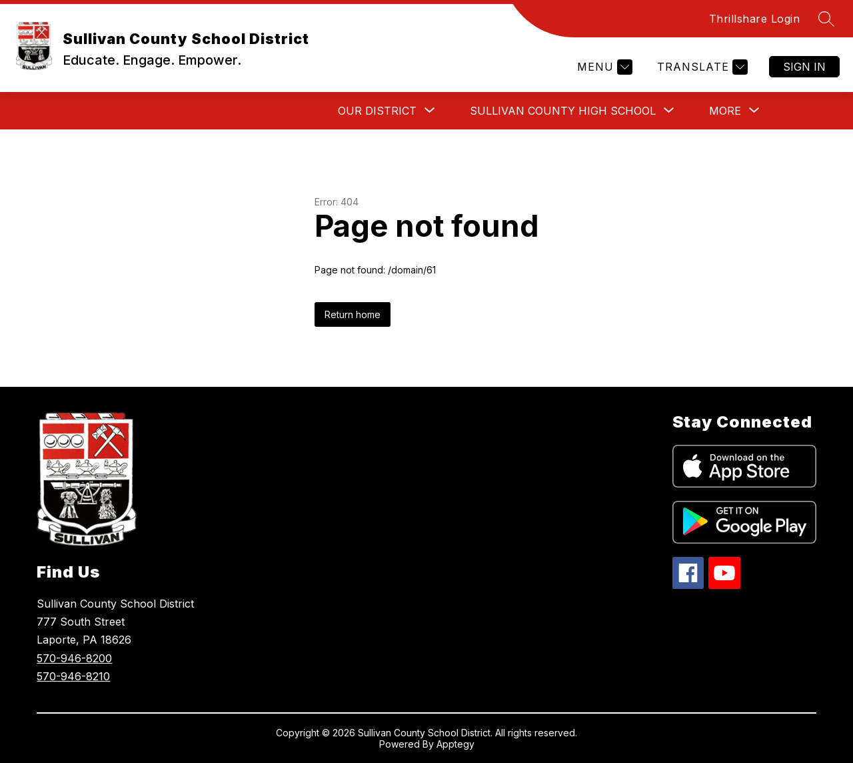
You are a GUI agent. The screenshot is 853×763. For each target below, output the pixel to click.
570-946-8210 (73, 676)
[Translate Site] (701, 67)
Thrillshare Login (754, 18)
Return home (353, 314)
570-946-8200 (74, 658)
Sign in (804, 66)
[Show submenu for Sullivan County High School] (563, 111)
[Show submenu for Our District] (377, 111)
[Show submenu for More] (725, 111)
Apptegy (455, 744)
